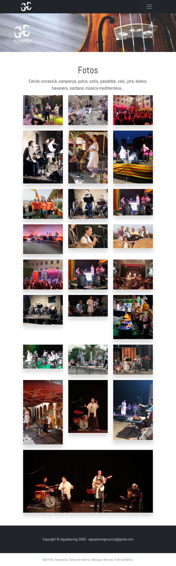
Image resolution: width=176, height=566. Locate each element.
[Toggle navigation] (149, 6)
